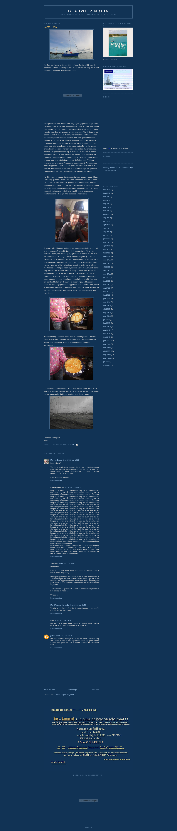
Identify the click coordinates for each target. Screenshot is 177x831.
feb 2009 (106, 365)
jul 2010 (106, 320)
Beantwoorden (56, 480)
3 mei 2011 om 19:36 (73, 487)
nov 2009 (107, 348)
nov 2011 (107, 263)
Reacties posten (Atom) (65, 695)
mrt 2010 (106, 334)
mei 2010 (107, 327)
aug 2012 (107, 232)
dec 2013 (107, 207)
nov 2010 (107, 306)
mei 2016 (107, 197)
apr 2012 (106, 246)
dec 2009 (107, 344)
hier (109, 148)
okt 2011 (106, 267)
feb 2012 (106, 253)
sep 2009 (107, 355)
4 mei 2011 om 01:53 (78, 605)
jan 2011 (106, 298)
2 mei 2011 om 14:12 (71, 460)
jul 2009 (106, 362)
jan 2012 (106, 256)
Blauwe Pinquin (88, 11)
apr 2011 (106, 288)
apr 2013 (106, 225)
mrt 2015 (106, 200)
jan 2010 (106, 341)
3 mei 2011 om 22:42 (67, 563)
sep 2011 (107, 270)
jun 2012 (106, 239)
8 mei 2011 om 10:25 (64, 636)
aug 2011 (107, 274)
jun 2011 (106, 281)
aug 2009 (107, 358)
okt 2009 (106, 351)
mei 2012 (107, 242)
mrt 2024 (106, 190)
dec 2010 (107, 302)
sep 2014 (107, 204)
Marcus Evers (56, 460)
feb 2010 (106, 337)
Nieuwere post (49, 690)
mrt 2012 (106, 249)
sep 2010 (107, 313)
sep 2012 (107, 228)
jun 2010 (106, 323)
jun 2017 (106, 193)
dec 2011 (107, 260)
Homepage (72, 690)
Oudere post (94, 690)
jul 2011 (106, 277)
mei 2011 (107, 284)
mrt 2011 (106, 291)
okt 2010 (106, 309)
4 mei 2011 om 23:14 (63, 620)
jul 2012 (106, 235)
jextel (52, 636)
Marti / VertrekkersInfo (59, 605)
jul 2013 (106, 221)
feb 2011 (106, 295)
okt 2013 (106, 214)
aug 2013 (107, 218)
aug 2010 (107, 316)
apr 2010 (106, 330)
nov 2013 (107, 211)
